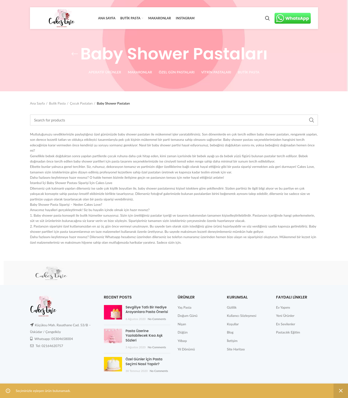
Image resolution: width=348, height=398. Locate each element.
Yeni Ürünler (285, 315)
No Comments (157, 319)
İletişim (232, 341)
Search (311, 120)
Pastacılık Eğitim (288, 332)
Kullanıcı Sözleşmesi (241, 315)
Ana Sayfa (37, 103)
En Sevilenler (285, 324)
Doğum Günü (187, 315)
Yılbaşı (182, 341)
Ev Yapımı (283, 307)
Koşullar (233, 324)
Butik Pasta (57, 103)
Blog (230, 332)
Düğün (183, 332)
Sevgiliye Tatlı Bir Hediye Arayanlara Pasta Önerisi (147, 309)
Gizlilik (232, 307)
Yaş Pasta (184, 307)
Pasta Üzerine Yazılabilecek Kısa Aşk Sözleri (144, 335)
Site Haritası (236, 349)
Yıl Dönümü (186, 349)
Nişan (182, 324)
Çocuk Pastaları (81, 103)
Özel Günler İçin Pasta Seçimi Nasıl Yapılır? (144, 361)
